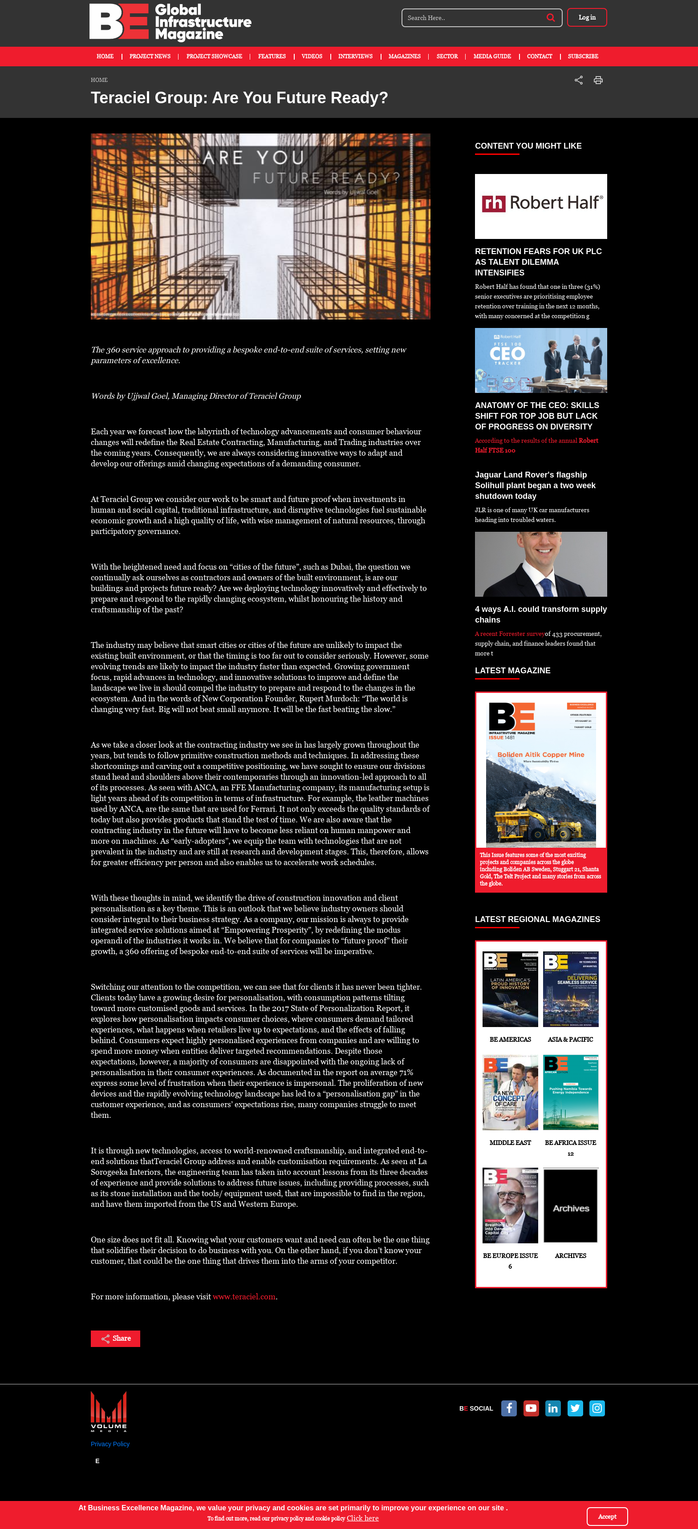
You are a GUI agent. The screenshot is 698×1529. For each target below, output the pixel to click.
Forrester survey (522, 633)
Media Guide (492, 56)
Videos (312, 56)
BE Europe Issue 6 (510, 1219)
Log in (587, 17)
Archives (570, 1213)
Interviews (355, 56)
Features (272, 56)
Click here (363, 1518)
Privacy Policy (110, 1444)
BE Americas (510, 997)
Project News (150, 56)
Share (115, 1339)
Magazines (405, 56)
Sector (447, 56)
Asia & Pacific (570, 997)
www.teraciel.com (244, 1296)
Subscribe (583, 56)
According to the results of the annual (527, 440)
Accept (607, 1517)
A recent (487, 633)
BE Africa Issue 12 (570, 1106)
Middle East (510, 1100)
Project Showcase (214, 56)
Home (105, 56)
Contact (539, 56)
